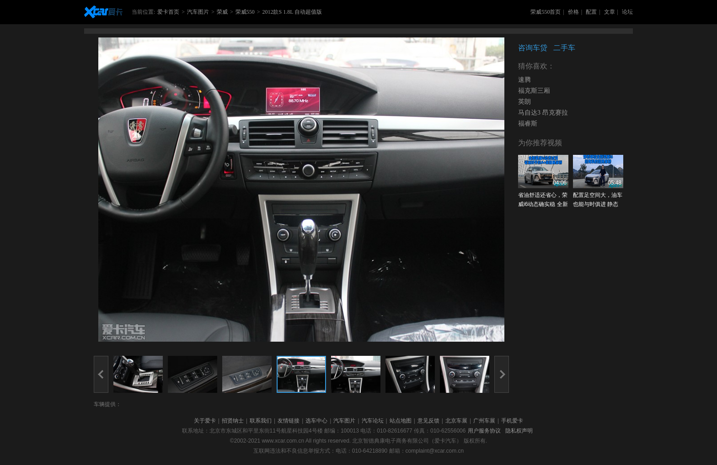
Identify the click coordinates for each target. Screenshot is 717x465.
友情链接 (289, 420)
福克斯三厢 (534, 90)
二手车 (564, 48)
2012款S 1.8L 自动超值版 (292, 12)
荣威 (222, 12)
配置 (591, 12)
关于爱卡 (205, 420)
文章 (609, 12)
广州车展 (484, 420)
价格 (573, 12)
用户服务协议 (484, 431)
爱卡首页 (168, 12)
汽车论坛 (373, 420)
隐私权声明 (519, 431)
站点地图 (401, 420)
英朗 (524, 101)
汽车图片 (198, 12)
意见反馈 (428, 420)
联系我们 (261, 420)
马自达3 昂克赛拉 (543, 112)
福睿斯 (527, 123)
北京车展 (456, 420)
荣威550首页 (545, 12)
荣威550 (245, 12)
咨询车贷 (532, 48)
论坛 (627, 12)
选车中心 (316, 420)
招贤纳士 (233, 420)
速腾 (524, 79)
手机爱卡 (512, 420)
